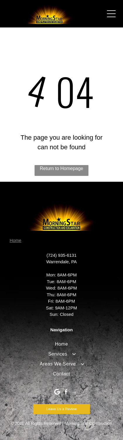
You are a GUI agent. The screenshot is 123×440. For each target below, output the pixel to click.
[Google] (57, 392)
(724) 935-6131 (62, 255)
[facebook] (66, 392)
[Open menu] (111, 13)
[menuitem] (61, 344)
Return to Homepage (61, 168)
